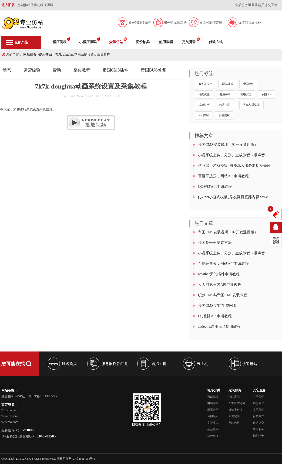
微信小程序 (235, 409)
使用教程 (166, 42)
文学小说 (212, 422)
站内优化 (204, 94)
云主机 (202, 364)
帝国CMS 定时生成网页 (217, 305)
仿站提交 (258, 422)
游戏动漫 (212, 396)
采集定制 (234, 416)
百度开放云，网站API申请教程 (223, 176)
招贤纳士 (258, 435)
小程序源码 (88, 42)
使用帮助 (45, 54)
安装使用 (224, 115)
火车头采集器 (251, 104)
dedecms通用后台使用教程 (219, 326)
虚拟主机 (158, 364)
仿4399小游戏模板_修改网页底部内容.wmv (233, 197)
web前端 (203, 115)
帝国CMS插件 (115, 70)
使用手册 (225, 94)
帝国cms (248, 83)
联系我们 (258, 409)
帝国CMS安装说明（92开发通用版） (228, 145)
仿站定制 (234, 396)
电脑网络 (212, 403)
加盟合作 (258, 403)
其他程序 (212, 435)
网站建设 (227, 83)
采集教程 (82, 70)
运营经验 (32, 70)
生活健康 (212, 429)
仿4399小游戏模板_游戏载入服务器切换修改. (235, 165)
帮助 (57, 70)
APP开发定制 (236, 403)
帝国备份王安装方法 (215, 243)
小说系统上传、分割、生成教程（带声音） (233, 155)
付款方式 (216, 42)
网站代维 (234, 422)
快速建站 (249, 364)
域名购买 (69, 364)
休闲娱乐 (212, 416)
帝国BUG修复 (153, 70)
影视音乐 (212, 409)
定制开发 (189, 42)
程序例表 (60, 42)
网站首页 (29, 54)
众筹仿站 (116, 42)
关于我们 (258, 396)
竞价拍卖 (143, 42)
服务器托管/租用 (114, 364)
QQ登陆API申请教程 (215, 186)
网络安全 (246, 94)
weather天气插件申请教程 (219, 274)
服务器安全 (205, 83)
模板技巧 (204, 104)
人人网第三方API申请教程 (219, 285)
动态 (7, 70)
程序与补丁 (226, 104)
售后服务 (258, 429)
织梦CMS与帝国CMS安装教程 (222, 295)
